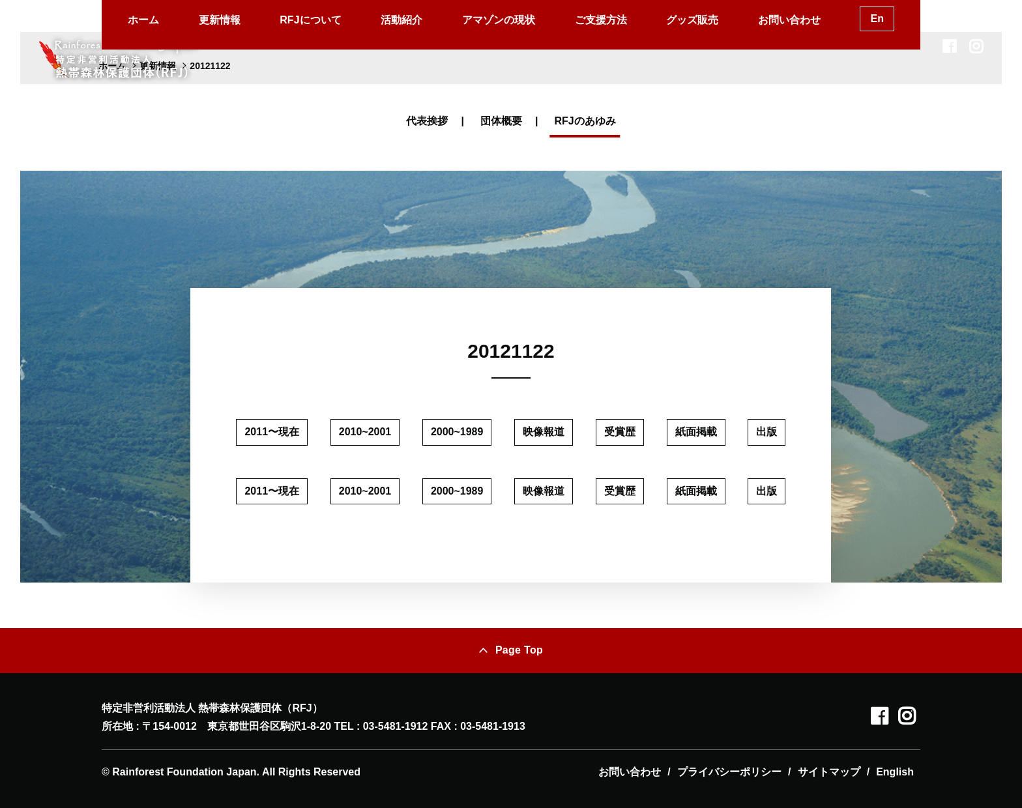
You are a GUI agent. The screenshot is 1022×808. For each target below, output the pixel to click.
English (895, 771)
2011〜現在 (271, 431)
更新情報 (220, 19)
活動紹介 (401, 19)
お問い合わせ (789, 19)
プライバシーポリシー (729, 771)
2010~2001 (365, 431)
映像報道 (543, 431)
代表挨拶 (427, 120)
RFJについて (310, 19)
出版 (766, 431)
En (876, 18)
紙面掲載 (696, 431)
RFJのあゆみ (584, 120)
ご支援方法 (601, 19)
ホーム (143, 19)
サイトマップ (829, 771)
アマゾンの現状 (498, 19)
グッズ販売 (692, 19)
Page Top (519, 650)
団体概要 (501, 120)
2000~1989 (457, 431)
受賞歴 (619, 431)
